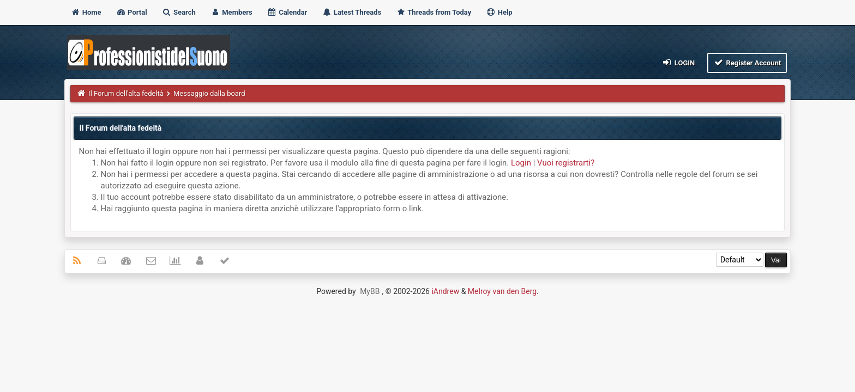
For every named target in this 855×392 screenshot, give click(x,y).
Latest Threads (352, 12)
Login (678, 62)
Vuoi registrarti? (565, 163)
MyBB (370, 291)
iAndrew (445, 291)
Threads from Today (433, 12)
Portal (131, 12)
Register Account (747, 62)
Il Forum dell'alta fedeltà (126, 93)
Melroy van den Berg (502, 291)
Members (231, 12)
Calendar (287, 12)
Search (179, 12)
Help (499, 12)
